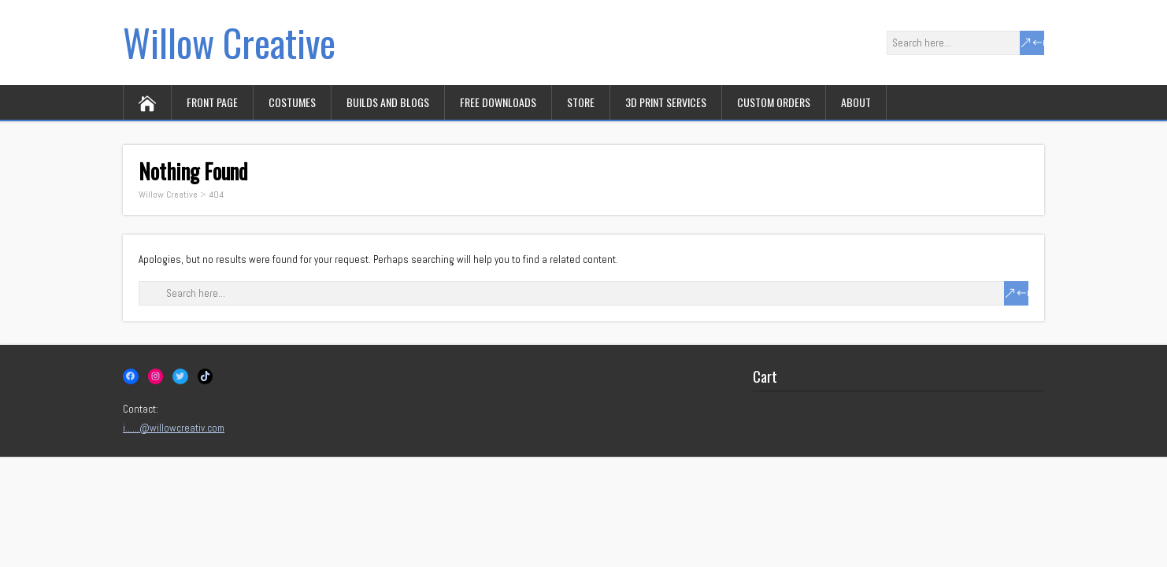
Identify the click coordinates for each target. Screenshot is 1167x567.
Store (581, 102)
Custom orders (773, 102)
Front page (212, 102)
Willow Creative (229, 42)
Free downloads (498, 102)
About (856, 102)
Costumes (292, 102)
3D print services (665, 102)
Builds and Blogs (387, 102)
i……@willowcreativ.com (173, 428)
